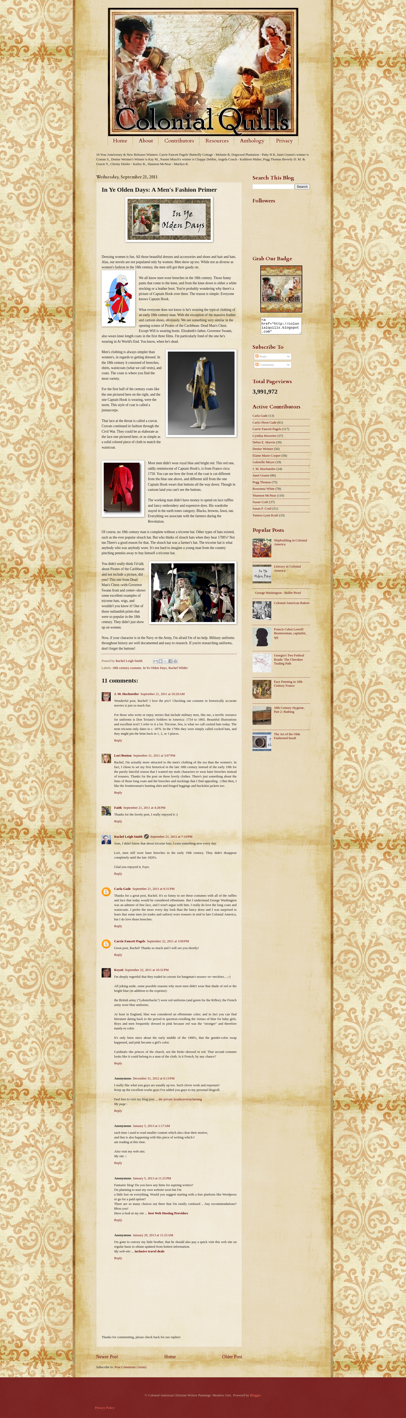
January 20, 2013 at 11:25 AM (153, 1235)
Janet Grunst (261, 478)
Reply (118, 740)
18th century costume (126, 668)
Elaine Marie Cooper (267, 459)
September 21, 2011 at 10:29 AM (162, 694)
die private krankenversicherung (180, 1099)
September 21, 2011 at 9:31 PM (153, 889)
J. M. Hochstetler (126, 694)
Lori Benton (123, 755)
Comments (264, 368)
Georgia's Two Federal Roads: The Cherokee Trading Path (289, 662)
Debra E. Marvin (264, 445)
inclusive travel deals (149, 1251)
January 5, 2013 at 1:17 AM (151, 1126)
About (146, 140)
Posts (260, 359)
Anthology (252, 140)
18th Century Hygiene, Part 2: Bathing (289, 713)
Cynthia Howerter (265, 439)
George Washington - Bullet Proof (278, 596)
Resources (217, 140)
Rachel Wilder (178, 668)
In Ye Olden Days (155, 668)
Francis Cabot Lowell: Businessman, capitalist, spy (290, 636)
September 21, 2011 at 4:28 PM (144, 808)
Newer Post (107, 1356)
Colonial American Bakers (292, 606)
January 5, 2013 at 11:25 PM (152, 1178)
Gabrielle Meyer (264, 465)
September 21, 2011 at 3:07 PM (154, 755)
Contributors (179, 140)
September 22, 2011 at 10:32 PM (147, 970)
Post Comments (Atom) (130, 1367)
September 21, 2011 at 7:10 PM (171, 836)
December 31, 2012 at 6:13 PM (154, 1078)
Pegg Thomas (262, 485)
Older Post (232, 1356)
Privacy (284, 140)
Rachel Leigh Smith (128, 836)
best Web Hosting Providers (168, 1213)
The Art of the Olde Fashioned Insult (287, 739)
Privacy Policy (104, 1408)
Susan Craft (260, 505)
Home (120, 140)
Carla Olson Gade (264, 425)
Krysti (118, 970)
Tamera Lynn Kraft (265, 518)
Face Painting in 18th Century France (288, 687)
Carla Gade (122, 889)
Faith (118, 808)
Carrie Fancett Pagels (129, 941)
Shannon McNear (264, 498)
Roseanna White (264, 492)
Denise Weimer (263, 452)
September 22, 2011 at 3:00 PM (168, 941)
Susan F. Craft (262, 512)
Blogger (255, 1395)
